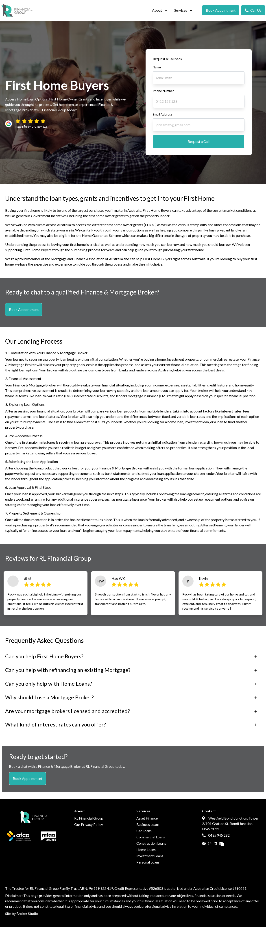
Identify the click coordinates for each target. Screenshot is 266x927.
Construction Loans (151, 843)
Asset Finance (147, 818)
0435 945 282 (216, 835)
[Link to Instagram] (210, 843)
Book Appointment (220, 10)
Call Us (253, 10)
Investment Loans (149, 856)
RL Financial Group (88, 818)
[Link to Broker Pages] (221, 843)
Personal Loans (147, 862)
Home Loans (146, 849)
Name (157, 67)
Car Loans (144, 831)
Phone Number (163, 91)
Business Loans (147, 824)
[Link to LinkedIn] (216, 843)
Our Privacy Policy (88, 824)
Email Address (162, 114)
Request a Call (198, 141)
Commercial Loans (150, 837)
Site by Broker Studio (21, 913)
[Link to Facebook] (204, 843)
